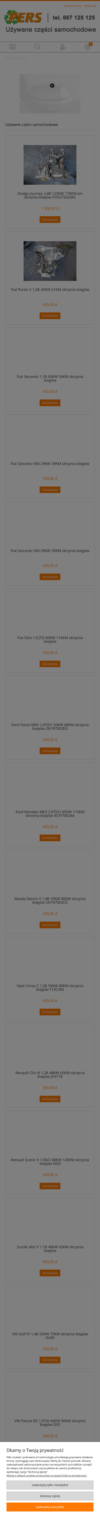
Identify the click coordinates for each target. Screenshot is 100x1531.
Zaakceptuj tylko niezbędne (50, 1485)
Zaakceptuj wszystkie (50, 1507)
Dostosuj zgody (50, 1496)
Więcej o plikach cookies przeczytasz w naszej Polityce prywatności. (47, 1475)
